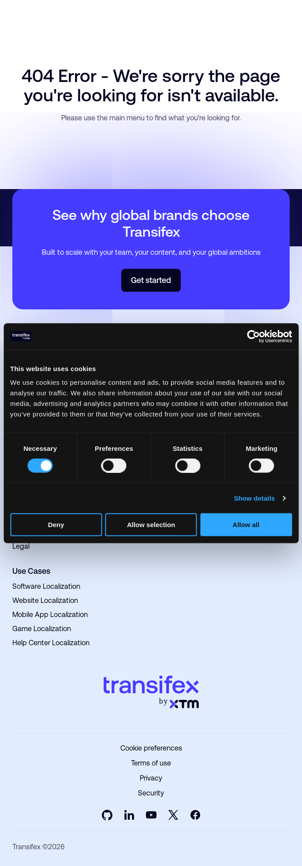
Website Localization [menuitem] (45, 600)
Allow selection (151, 524)
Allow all (246, 524)
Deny (56, 524)
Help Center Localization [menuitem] (50, 643)
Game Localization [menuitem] (41, 628)
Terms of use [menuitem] (151, 763)
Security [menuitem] (151, 793)
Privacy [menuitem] (151, 778)
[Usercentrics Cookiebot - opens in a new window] (253, 336)
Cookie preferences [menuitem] (151, 748)
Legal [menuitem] (21, 546)
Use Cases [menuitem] (31, 571)
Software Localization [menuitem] (46, 586)
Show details (254, 498)
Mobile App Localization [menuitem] (50, 614)
